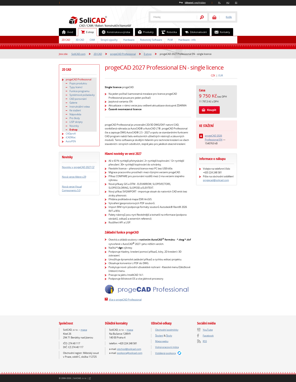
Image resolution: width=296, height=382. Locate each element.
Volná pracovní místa (167, 347)
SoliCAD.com (106, 21)
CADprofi (71, 133)
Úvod (66, 32)
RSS (205, 341)
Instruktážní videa (79, 106)
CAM (92, 40)
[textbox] (171, 17)
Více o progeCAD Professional (125, 299)
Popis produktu (78, 83)
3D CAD (80, 40)
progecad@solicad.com (216, 180)
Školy (169, 335)
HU (227, 2)
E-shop (86, 32)
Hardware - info (187, 40)
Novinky (74, 126)
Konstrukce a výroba (114, 32)
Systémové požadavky (82, 95)
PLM (170, 40)
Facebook (208, 335)
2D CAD (66, 40)
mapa (84, 329)
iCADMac (71, 137)
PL (219, 2)
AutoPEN (71, 141)
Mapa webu (161, 341)
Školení (159, 335)
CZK (213, 75)
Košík (229, 17)
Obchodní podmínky (166, 329)
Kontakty (221, 32)
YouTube (208, 329)
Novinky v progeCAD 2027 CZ (78, 167)
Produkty (144, 32)
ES (236, 2)
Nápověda (75, 114)
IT (90, 378)
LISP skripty (76, 122)
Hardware (128, 40)
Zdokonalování (194, 32)
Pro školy (74, 118)
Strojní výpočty (109, 40)
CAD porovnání (77, 99)
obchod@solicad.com (129, 349)
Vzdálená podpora (165, 353)
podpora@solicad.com (129, 353)
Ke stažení (75, 110)
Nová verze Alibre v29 (74, 176)
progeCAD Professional (123, 54)
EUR (220, 75)
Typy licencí (75, 87)
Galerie (73, 102)
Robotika (168, 32)
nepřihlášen (195, 2)
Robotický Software (151, 40)
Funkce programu (79, 91)
